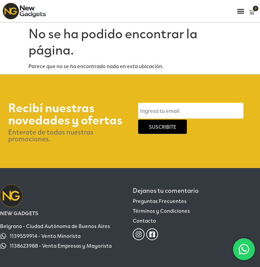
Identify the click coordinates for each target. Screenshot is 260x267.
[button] (240, 11)
